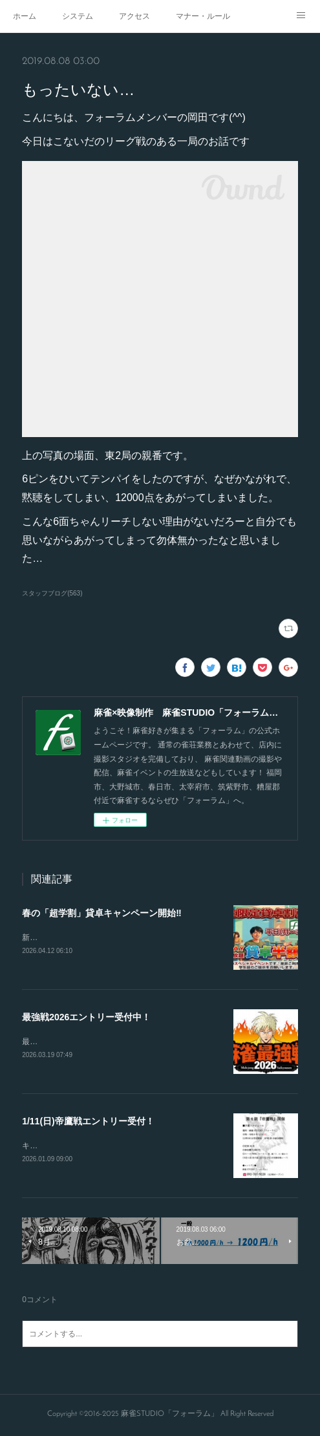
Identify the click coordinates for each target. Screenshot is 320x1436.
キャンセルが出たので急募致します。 (88, 1147)
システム (77, 16)
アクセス (134, 16)
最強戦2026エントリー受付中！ (86, 1018)
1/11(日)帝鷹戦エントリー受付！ (88, 1123)
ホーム (24, 16)
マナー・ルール (203, 16)
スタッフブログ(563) (52, 593)
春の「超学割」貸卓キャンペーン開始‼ (101, 913)
